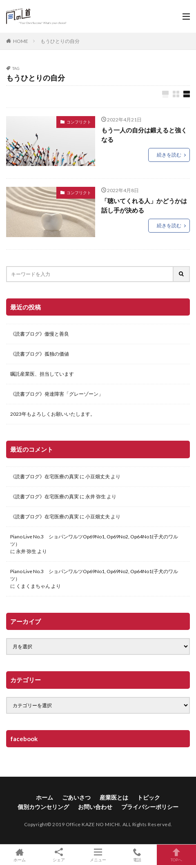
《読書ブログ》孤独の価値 (39, 354)
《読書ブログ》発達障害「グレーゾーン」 (56, 394)
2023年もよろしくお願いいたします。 (52, 414)
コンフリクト (79, 121)
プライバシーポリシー (149, 806)
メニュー (98, 855)
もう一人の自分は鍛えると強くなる (144, 134)
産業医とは (114, 797)
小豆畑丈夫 (97, 476)
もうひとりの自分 (60, 41)
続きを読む (169, 155)
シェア (58, 855)
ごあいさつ (76, 797)
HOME (20, 41)
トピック (148, 797)
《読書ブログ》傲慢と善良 (39, 334)
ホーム (44, 797)
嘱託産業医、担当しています (42, 374)
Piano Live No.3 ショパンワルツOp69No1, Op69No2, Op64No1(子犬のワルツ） (94, 540)
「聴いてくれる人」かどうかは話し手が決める (144, 205)
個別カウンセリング (43, 806)
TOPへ (176, 855)
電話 (137, 855)
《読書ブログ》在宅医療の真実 (44, 476)
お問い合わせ (95, 806)
